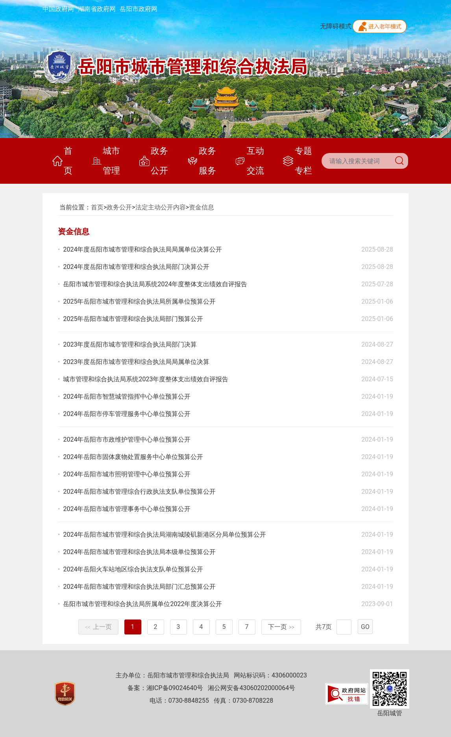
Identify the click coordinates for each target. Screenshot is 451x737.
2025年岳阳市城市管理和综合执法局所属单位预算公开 (139, 301)
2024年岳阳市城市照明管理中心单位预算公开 (126, 474)
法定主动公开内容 (160, 207)
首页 (62, 160)
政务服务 (201, 160)
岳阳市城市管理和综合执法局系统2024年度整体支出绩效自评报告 (155, 284)
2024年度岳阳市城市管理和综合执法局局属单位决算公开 (142, 249)
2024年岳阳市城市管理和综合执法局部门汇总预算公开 (139, 586)
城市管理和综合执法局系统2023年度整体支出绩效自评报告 (145, 379)
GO (365, 627)
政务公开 (153, 160)
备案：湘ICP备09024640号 (165, 688)
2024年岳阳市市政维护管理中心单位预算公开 (126, 439)
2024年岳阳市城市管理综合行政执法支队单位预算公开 (139, 491)
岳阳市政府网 (138, 9)
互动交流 (249, 160)
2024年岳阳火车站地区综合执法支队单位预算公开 (133, 569)
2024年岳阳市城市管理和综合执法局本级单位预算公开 (139, 552)
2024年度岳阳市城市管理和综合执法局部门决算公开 (136, 267)
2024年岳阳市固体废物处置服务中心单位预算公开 (133, 457)
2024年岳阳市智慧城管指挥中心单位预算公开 (126, 396)
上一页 (98, 627)
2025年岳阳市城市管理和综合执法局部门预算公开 (133, 319)
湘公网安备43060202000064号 (251, 688)
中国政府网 (58, 9)
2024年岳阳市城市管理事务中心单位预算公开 (126, 509)
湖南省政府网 (97, 9)
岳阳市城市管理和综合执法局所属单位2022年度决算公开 (142, 604)
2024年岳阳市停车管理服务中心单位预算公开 (126, 414)
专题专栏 (297, 160)
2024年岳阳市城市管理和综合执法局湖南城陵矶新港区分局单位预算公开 (164, 534)
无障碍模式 (335, 26)
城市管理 (105, 160)
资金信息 (201, 207)
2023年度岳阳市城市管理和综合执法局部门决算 (130, 344)
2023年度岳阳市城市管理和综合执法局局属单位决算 (136, 362)
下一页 (281, 627)
